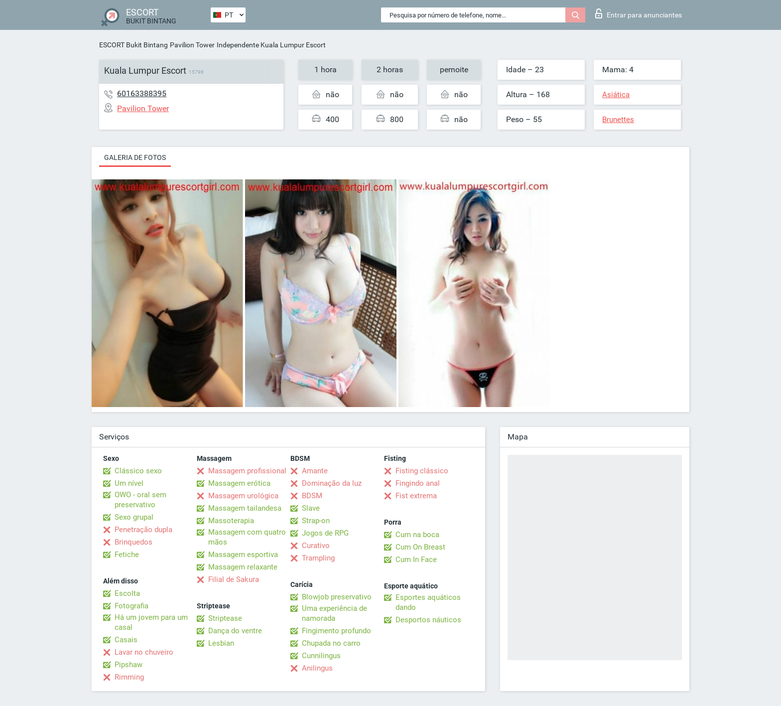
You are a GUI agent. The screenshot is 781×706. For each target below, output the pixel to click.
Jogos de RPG (325, 533)
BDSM (312, 495)
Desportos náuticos (428, 619)
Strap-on (316, 520)
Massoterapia (231, 520)
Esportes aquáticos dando (428, 602)
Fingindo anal (417, 483)
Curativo (316, 545)
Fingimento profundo (336, 630)
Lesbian (221, 643)
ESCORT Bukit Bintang (133, 45)
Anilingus (317, 668)
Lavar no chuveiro (144, 652)
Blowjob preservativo (337, 596)
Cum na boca (417, 534)
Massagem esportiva (243, 554)
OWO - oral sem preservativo (140, 499)
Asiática (616, 94)
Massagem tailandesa (244, 508)
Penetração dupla (143, 529)
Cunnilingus (321, 655)
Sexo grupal (134, 517)
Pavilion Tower (192, 45)
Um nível (129, 483)
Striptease (225, 618)
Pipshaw (128, 664)
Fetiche (127, 554)
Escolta (127, 593)
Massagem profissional (247, 470)
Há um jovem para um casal (151, 622)
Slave (311, 508)
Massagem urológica (243, 495)
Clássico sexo (138, 470)
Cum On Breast (420, 547)
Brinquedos (133, 542)
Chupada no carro (331, 643)
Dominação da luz (332, 483)
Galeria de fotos (135, 157)
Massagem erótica (239, 483)
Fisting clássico (421, 470)
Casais (126, 639)
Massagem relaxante (242, 567)
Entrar (638, 13)
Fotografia (131, 605)
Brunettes (618, 119)
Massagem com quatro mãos (247, 537)
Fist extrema (416, 495)
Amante (315, 470)
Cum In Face (416, 559)
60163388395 (141, 93)
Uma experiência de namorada (334, 613)
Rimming (129, 677)
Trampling (318, 558)
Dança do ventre (235, 630)
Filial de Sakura (233, 579)
